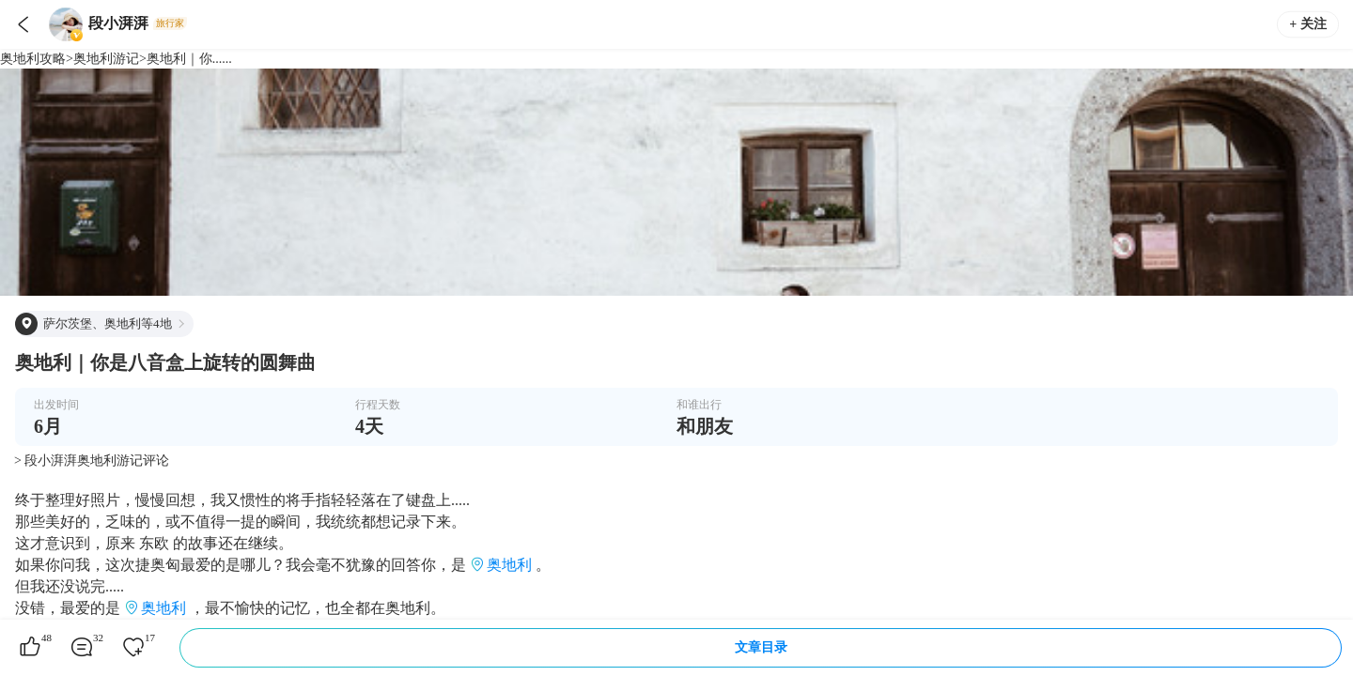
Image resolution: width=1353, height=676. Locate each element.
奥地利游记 (106, 59)
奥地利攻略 (33, 59)
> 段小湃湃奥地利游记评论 (91, 460)
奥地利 (509, 565)
